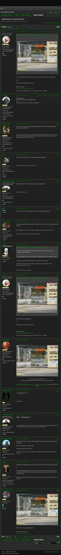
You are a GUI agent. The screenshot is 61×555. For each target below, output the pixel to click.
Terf (3, 155)
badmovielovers (7, 390)
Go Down (4, 27)
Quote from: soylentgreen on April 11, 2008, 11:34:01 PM (31, 247)
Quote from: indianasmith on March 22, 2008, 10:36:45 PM (32, 35)
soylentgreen (6, 221)
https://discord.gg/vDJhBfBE (22, 533)
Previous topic (48, 23)
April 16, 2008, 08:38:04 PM (21, 275)
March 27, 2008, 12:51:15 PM (22, 154)
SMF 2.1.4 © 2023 (5, 551)
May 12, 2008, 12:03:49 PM (21, 390)
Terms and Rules (51, 551)
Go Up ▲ (57, 551)
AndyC (4, 244)
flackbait (5, 95)
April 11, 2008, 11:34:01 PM (21, 221)
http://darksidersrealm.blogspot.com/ (25, 88)
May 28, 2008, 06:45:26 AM (21, 490)
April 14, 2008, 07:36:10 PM (21, 244)
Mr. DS (4, 32)
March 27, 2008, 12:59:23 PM (22, 181)
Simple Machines (12, 551)
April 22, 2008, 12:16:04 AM (21, 340)
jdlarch (4, 462)
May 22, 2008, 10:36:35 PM (21, 462)
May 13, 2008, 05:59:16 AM (21, 414)
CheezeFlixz (6, 340)
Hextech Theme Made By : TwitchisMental (10, 553)
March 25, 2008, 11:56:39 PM (22, 95)
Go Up (3, 536)
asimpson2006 (6, 439)
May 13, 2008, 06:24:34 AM (21, 438)
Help (46, 551)
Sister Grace (6, 124)
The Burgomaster (8, 415)
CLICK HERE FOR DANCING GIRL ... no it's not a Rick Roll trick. (31, 384)
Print (58, 27)
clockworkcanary (7, 490)
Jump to (36, 542)
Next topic (56, 23)
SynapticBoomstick (8, 181)
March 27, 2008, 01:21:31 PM (22, 208)
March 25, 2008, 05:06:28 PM (22, 31)
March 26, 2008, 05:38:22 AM (22, 123)
